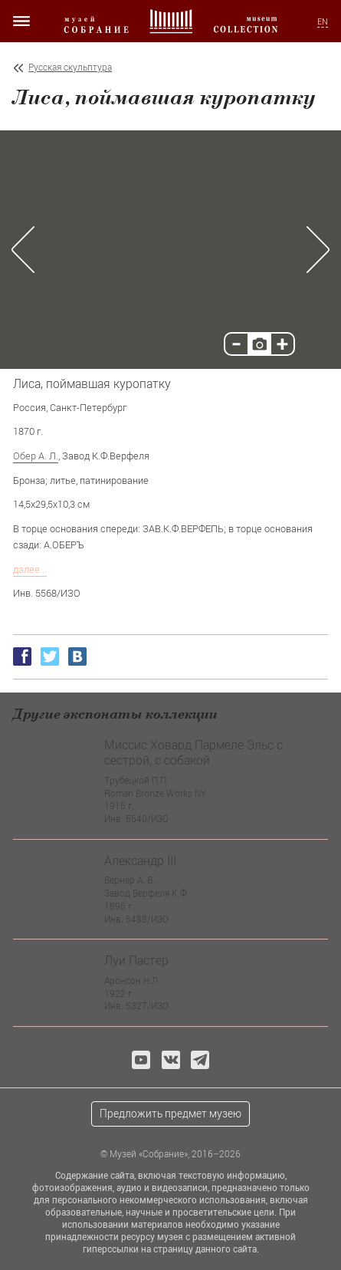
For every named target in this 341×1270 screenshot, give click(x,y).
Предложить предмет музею (170, 1113)
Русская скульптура (70, 67)
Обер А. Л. (35, 455)
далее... (30, 569)
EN (322, 21)
